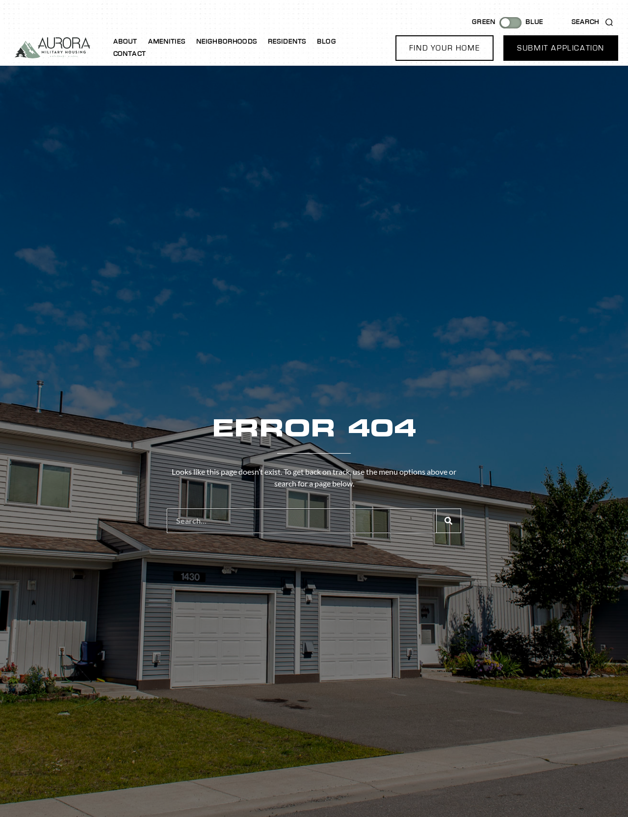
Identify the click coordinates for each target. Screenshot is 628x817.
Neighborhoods (226, 41)
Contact (129, 54)
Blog (326, 41)
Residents (287, 41)
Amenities (166, 41)
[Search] (448, 521)
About (125, 41)
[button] (444, 48)
